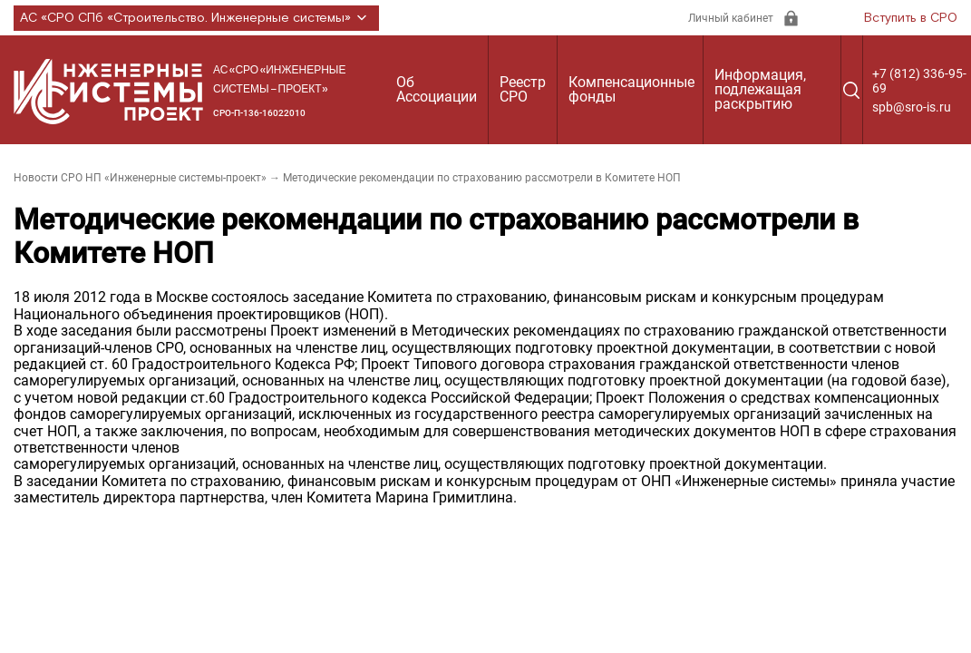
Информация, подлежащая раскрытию (760, 89)
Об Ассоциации (436, 89)
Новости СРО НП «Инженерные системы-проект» (140, 177)
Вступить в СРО (910, 18)
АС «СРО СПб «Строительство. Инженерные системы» (196, 18)
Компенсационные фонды (631, 89)
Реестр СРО (523, 89)
